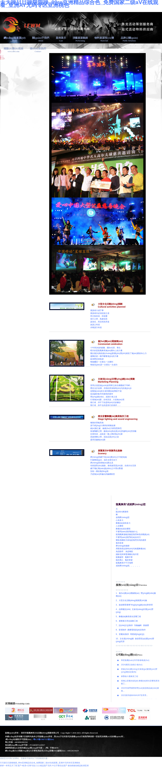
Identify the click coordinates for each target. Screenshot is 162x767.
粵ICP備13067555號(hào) (43, 739)
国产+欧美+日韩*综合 (27, 765)
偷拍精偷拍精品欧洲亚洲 (78, 765)
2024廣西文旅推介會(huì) (131, 665)
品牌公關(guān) (129, 39)
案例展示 (61, 39)
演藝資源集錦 (80, 39)
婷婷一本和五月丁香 (8, 765)
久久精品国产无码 (43, 765)
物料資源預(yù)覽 (104, 39)
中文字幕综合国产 (59, 765)
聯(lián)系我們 (38, 50)
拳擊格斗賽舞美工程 (129, 676)
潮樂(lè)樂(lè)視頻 (13, 50)
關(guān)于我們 (40, 39)
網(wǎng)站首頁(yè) (14, 39)
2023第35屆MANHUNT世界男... (134, 695)
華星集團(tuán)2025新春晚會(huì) (135, 660)
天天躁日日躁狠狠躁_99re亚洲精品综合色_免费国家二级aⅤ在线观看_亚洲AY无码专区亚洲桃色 (40, 763)
